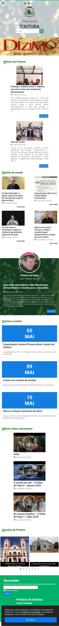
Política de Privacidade (31, 612)
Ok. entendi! (30, 620)
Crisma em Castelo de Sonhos (19, 380)
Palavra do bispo (29, 275)
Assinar (7, 593)
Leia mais (44, 116)
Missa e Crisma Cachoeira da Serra (22, 411)
